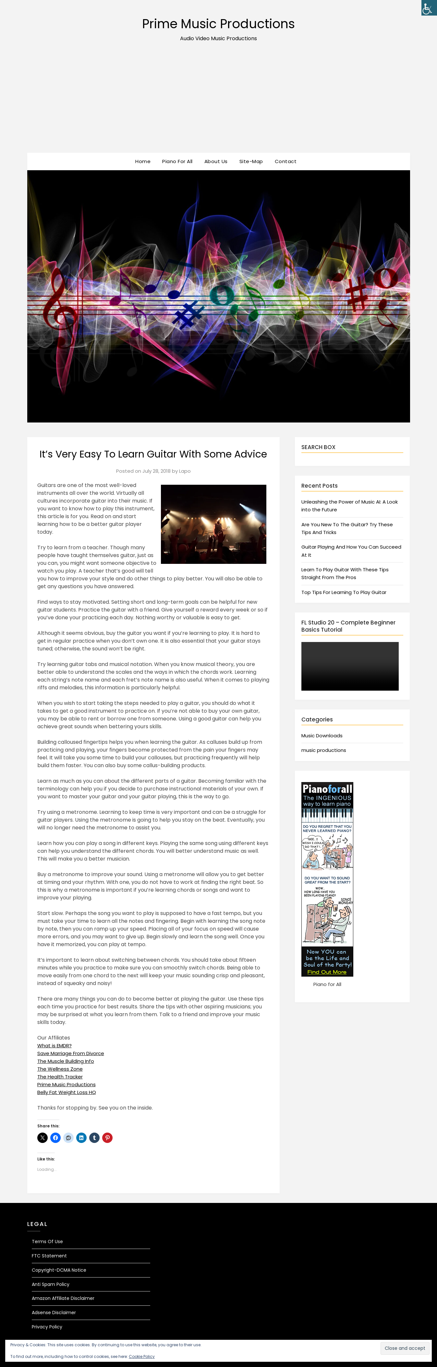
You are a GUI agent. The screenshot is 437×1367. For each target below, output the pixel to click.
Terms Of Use (47, 1241)
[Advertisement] (218, 104)
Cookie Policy (142, 1356)
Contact (286, 161)
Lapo (185, 471)
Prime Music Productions (218, 23)
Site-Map (251, 161)
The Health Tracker (62, 1076)
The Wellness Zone (61, 1069)
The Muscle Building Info (67, 1061)
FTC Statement (49, 1256)
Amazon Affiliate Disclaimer (63, 1298)
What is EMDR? (56, 1045)
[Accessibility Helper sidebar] (429, 8)
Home (143, 161)
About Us (216, 161)
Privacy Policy (47, 1327)
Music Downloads (322, 735)
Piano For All (177, 161)
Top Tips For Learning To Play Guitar (343, 592)
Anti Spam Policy (50, 1284)
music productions (323, 750)
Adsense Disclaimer (54, 1312)
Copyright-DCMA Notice (59, 1270)
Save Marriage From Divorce (73, 1053)
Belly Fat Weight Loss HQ (68, 1092)
